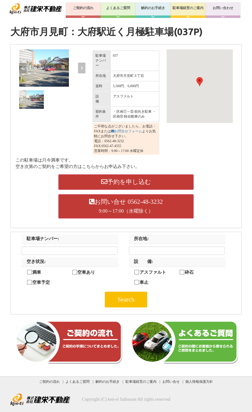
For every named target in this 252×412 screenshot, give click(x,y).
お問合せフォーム (126, 131)
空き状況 (36, 261)
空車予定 (41, 282)
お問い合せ (171, 382)
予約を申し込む (126, 182)
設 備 (143, 261)
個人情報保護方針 (199, 382)
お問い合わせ (223, 8)
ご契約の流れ (83, 8)
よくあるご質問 (118, 8)
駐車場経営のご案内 (188, 8)
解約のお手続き (153, 8)
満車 (36, 272)
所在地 (141, 238)
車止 (144, 282)
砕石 (189, 272)
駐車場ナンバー (43, 238)
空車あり (86, 272)
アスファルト (153, 272)
